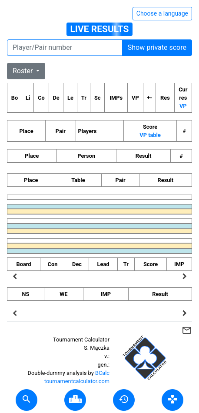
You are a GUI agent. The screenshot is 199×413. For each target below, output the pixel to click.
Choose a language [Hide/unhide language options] (162, 13)
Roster (23, 71)
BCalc (102, 373)
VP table (149, 135)
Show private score (157, 47)
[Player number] (65, 47)
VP (183, 106)
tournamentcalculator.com (76, 381)
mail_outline (187, 330)
